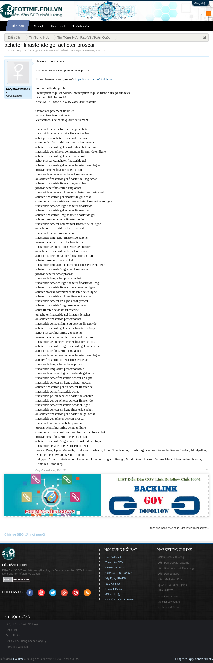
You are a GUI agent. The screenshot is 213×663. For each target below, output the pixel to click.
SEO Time (17, 659)
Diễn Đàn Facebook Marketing (176, 568)
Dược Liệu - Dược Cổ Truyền (23, 624)
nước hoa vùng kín (17, 646)
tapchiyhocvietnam (169, 601)
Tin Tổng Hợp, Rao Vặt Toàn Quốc (41, 50)
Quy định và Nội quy (201, 659)
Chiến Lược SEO (114, 567)
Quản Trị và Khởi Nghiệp (172, 585)
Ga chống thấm (113, 599)
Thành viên (80, 26)
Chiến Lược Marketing (171, 557)
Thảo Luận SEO (114, 562)
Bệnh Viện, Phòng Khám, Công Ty (26, 641)
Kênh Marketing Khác (170, 579)
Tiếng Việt (181, 659)
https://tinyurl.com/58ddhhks (93, 79)
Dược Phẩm (13, 635)
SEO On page (113, 583)
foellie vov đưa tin (168, 607)
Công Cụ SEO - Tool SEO (119, 573)
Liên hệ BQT (165, 590)
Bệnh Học (11, 629)
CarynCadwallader (84, 50)
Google (39, 26)
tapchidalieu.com (168, 596)
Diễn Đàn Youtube (168, 573)
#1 (207, 470)
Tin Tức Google (113, 557)
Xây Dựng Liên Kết (115, 578)
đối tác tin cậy (112, 594)
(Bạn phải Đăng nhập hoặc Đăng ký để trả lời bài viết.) (179, 528)
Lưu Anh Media (113, 589)
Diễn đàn (17, 26)
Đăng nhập (200, 3)
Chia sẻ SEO (14, 534)
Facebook (58, 26)
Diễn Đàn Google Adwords (173, 562)
